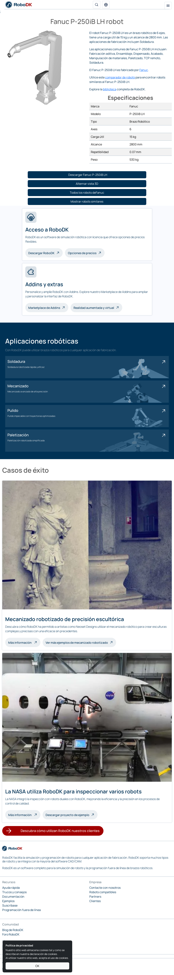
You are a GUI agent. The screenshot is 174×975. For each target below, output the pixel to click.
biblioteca (109, 89)
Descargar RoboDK (41, 253)
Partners (95, 896)
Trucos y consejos (14, 892)
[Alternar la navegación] (168, 5)
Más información (24, 642)
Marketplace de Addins (44, 308)
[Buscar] (96, 4)
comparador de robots (120, 77)
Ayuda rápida (11, 888)
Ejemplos (8, 901)
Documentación (13, 896)
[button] (106, 4)
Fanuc (143, 70)
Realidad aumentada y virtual (94, 308)
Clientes (95, 901)
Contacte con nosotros (105, 888)
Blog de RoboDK (12, 930)
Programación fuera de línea (21, 910)
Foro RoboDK (11, 934)
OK (37, 966)
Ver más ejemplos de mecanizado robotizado (77, 643)
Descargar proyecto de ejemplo (67, 815)
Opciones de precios (82, 253)
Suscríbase (9, 905)
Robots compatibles (102, 892)
